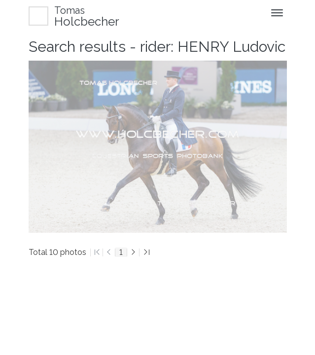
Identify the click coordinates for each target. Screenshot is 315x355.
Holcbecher (86, 16)
